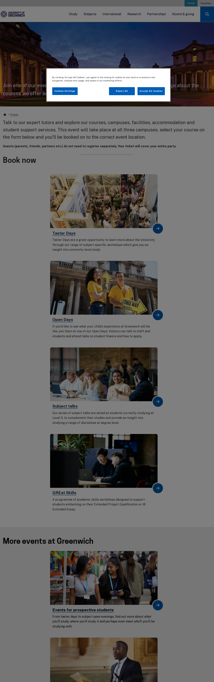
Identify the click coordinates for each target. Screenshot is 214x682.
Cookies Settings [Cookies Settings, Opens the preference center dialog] (64, 91)
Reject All (122, 91)
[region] (108, 85)
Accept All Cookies (151, 91)
